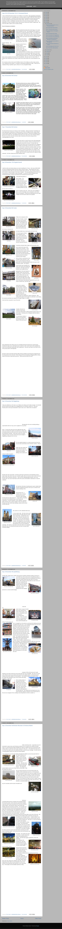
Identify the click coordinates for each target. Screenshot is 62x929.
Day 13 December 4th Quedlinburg (10, 571)
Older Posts (38, 918)
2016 (46, 58)
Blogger (37, 925)
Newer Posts (5, 918)
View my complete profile (48, 69)
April (47, 54)
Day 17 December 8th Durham (9, 127)
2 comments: (24, 203)
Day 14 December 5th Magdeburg (10, 401)
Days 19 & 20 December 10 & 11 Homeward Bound (15, 13)
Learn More (29, 6)
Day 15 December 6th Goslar (9, 208)
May (47, 53)
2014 (46, 61)
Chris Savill (47, 67)
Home (21, 918)
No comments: (24, 69)
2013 (46, 63)
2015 (46, 60)
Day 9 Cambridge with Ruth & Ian (52, 46)
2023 (46, 15)
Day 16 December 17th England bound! (12, 162)
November (48, 49)
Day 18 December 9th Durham (9, 75)
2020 (46, 18)
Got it (34, 6)
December (48, 23)
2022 (46, 17)
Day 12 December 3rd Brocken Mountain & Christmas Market (17, 725)
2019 (46, 20)
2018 (46, 22)
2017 (46, 56)
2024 (46, 13)
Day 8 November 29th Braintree (52, 47)
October (48, 51)
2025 (46, 12)
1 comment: (24, 122)
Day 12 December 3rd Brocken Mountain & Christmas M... (52, 39)
